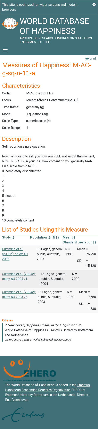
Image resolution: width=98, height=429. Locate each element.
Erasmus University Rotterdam (27, 395)
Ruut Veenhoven (16, 400)
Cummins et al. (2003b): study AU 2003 (15, 254)
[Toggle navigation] (5, 49)
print (90, 58)
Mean (69, 237)
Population (40, 237)
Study (8, 237)
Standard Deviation (79, 242)
